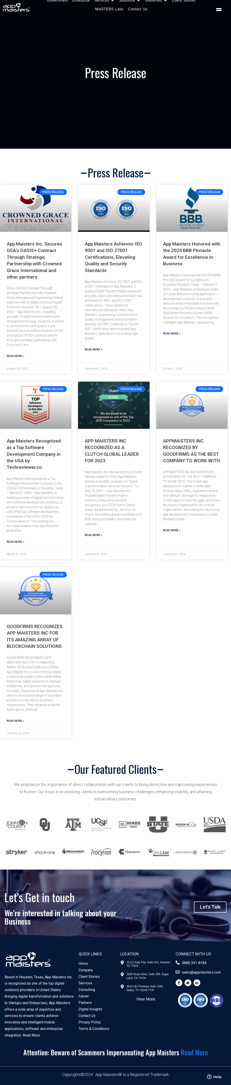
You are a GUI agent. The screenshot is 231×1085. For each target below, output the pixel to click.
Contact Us (137, 9)
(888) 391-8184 (194, 963)
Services (85, 983)
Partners (85, 1003)
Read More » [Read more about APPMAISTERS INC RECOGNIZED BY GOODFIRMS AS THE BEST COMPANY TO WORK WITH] (172, 530)
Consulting (86, 990)
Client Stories (89, 976)
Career (83, 996)
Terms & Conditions (93, 1029)
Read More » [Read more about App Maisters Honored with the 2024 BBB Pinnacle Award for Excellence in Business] (172, 333)
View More (145, 999)
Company (85, 970)
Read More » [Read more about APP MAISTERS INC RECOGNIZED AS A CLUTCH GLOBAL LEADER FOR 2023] (93, 535)
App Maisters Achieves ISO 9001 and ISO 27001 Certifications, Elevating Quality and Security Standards (113, 257)
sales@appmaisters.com (201, 972)
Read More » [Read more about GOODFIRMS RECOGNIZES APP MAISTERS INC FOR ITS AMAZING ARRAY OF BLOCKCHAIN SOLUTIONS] (15, 720)
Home (83, 963)
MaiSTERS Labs (109, 9)
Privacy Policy (89, 1022)
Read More (31, 1035)
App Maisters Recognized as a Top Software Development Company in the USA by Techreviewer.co (34, 454)
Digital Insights (90, 1009)
